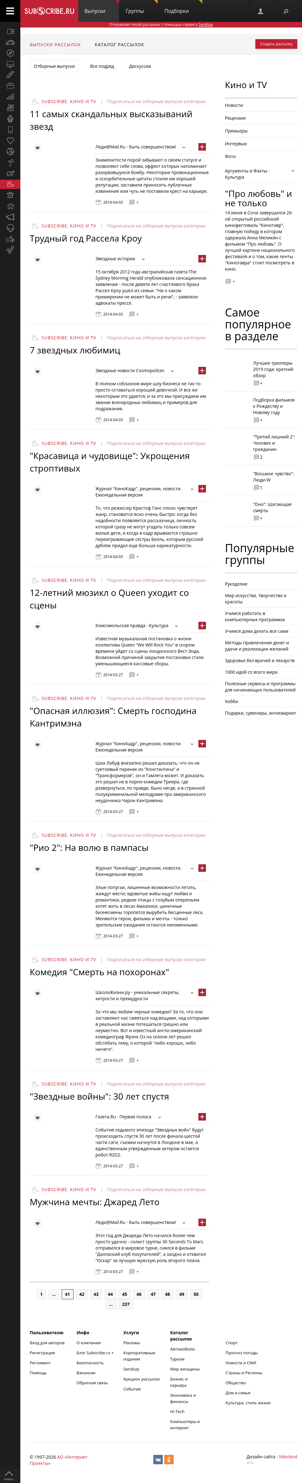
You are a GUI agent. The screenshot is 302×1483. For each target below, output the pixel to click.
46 (138, 1294)
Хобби (231, 701)
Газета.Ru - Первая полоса (123, 1117)
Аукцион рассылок (141, 1379)
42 (81, 1294)
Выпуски (101, 7)
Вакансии (86, 1373)
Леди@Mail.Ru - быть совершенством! (135, 147)
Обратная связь (92, 1383)
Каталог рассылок (119, 44)
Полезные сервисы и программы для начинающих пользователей (260, 687)
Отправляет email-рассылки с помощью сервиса (161, 24)
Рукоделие (236, 584)
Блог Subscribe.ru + (96, 1353)
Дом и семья (238, 1393)
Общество (236, 1383)
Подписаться (121, 101)
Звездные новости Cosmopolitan (129, 370)
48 (167, 1294)
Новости (234, 105)
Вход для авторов (47, 1343)
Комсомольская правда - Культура (131, 625)
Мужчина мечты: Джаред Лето (95, 1202)
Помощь (38, 1373)
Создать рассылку (276, 44)
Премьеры (236, 131)
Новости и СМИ (241, 1363)
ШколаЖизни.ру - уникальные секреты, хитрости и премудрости (137, 995)
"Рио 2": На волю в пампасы (89, 847)
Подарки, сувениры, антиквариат (260, 713)
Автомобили (182, 1349)
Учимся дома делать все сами (257, 631)
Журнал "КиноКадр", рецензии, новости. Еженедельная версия (138, 492)
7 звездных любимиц (75, 350)
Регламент (40, 1363)
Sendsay (131, 1369)
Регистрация (42, 1353)
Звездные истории (115, 259)
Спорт (232, 1343)
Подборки (183, 7)
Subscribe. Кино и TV (69, 101)
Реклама (131, 1343)
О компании (89, 1343)
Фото (230, 156)
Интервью (236, 144)
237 (126, 1304)
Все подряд (102, 66)
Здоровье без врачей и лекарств (260, 660)
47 (153, 1294)
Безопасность (90, 1363)
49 (181, 1294)
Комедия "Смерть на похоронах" (99, 972)
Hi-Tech (177, 1411)
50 (196, 1294)
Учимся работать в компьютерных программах (255, 616)
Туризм (177, 1359)
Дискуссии (140, 66)
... (54, 1294)
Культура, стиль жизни (248, 1403)
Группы (142, 7)
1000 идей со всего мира (251, 672)
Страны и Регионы (244, 1373)
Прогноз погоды (242, 1353)
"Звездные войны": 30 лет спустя (99, 1096)
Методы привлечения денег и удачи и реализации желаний (257, 646)
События (132, 1389)
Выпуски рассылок (55, 44)
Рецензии (235, 118)
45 (124, 1294)
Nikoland (288, 1457)
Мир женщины (185, 1369)
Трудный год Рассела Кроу (86, 238)
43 (96, 1294)
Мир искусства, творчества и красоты (255, 598)
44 (110, 1294)
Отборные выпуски (54, 66)
